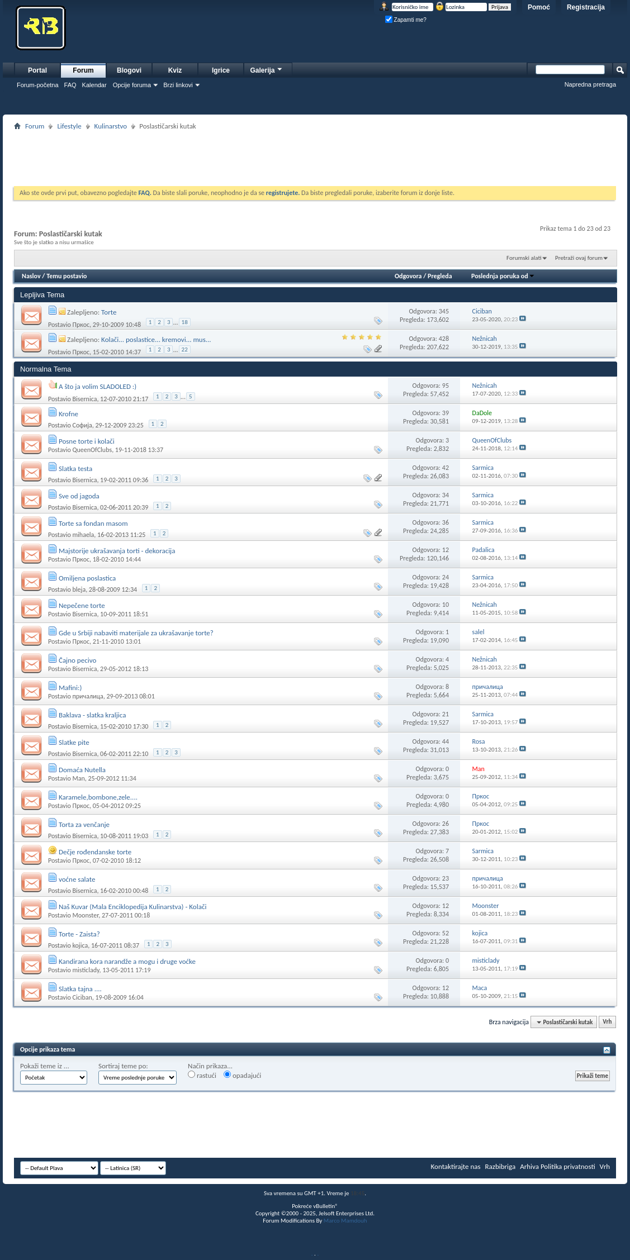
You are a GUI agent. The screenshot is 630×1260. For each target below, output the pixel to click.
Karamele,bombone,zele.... (98, 797)
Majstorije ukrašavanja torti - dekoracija (117, 550)
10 (445, 604)
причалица (87, 696)
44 (445, 741)
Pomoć (539, 7)
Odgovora (408, 276)
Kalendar (94, 85)
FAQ (70, 85)
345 (444, 311)
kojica (80, 945)
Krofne (68, 414)
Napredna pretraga (590, 84)
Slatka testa (75, 468)
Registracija (586, 7)
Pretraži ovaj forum (579, 257)
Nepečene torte (82, 605)
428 (444, 339)
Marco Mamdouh (345, 1220)
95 (445, 385)
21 (445, 714)
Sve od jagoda (79, 496)
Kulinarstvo (110, 126)
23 (445, 878)
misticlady (85, 970)
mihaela (83, 535)
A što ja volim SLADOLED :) (97, 386)
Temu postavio (66, 276)
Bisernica (84, 398)
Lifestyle (69, 126)
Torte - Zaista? (79, 934)
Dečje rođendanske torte (95, 852)
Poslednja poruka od (503, 276)
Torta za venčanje (84, 824)
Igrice (221, 70)
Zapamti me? (406, 20)
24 (445, 577)
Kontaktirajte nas (456, 1166)
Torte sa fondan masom (93, 523)
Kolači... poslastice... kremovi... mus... (156, 339)
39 (445, 413)
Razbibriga (500, 1166)
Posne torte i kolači (87, 441)
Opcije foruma (132, 85)
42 (445, 468)
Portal (37, 70)
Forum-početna (38, 85)
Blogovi (129, 70)
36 (445, 522)
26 (445, 824)
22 (185, 349)
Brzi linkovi (178, 85)
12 (445, 550)
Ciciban (82, 997)
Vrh (607, 1022)
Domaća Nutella (82, 769)
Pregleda (440, 276)
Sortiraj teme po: (123, 1066)
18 (185, 322)
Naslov (31, 276)
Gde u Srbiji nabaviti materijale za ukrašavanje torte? (136, 633)
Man (78, 778)
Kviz (175, 70)
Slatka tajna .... (80, 989)
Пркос (80, 324)
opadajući (242, 1075)
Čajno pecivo (77, 660)
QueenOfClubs (92, 450)
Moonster (85, 915)
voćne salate (77, 879)
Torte (108, 312)
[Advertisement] (315, 158)
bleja (79, 589)
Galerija (266, 69)
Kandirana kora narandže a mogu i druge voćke (127, 961)
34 (445, 495)
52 (445, 933)
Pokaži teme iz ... (44, 1066)
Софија (82, 425)
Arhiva (529, 1166)
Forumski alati (524, 257)
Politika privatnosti (568, 1166)
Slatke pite (74, 742)
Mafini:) (70, 687)
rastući (202, 1075)
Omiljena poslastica (87, 578)
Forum (83, 70)
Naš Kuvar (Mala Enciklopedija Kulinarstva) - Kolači (132, 906)
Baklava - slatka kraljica (92, 715)
